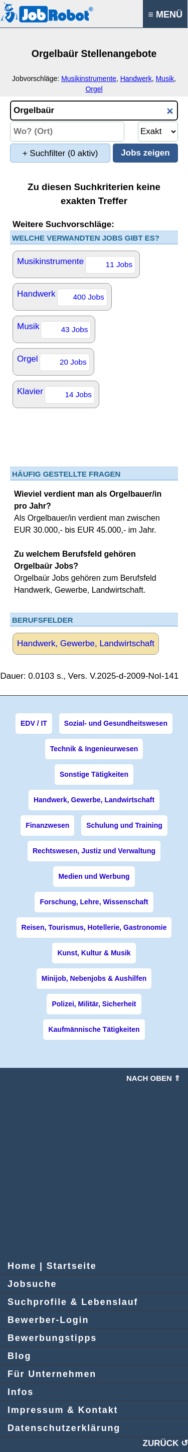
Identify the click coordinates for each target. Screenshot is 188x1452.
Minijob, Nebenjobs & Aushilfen (94, 978)
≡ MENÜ (165, 15)
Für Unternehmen (52, 1374)
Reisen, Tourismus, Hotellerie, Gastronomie (94, 927)
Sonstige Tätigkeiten (94, 774)
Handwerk (136, 79)
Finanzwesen (47, 825)
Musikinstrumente (88, 79)
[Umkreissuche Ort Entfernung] (158, 132)
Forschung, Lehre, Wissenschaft (94, 902)
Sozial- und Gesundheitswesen (115, 723)
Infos (21, 1392)
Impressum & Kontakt (63, 1410)
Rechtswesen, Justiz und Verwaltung (94, 851)
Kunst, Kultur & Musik (93, 953)
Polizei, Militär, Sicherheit (94, 1004)
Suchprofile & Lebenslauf (73, 1302)
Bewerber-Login (48, 1320)
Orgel (93, 89)
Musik (164, 79)
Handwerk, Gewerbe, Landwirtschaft (85, 643)
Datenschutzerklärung (64, 1428)
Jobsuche (32, 1284)
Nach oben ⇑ (153, 1078)
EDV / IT (34, 723)
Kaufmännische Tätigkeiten (93, 1029)
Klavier (56, 395)
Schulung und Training (124, 825)
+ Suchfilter (60, 153)
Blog (19, 1356)
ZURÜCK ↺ (166, 1443)
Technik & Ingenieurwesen (94, 749)
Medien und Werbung (93, 876)
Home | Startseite (52, 1266)
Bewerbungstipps (52, 1338)
